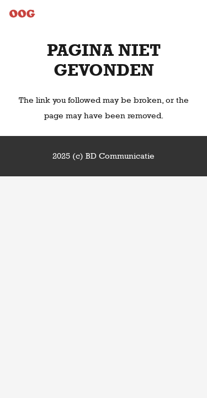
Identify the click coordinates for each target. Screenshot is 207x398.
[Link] (22, 13)
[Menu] (193, 14)
